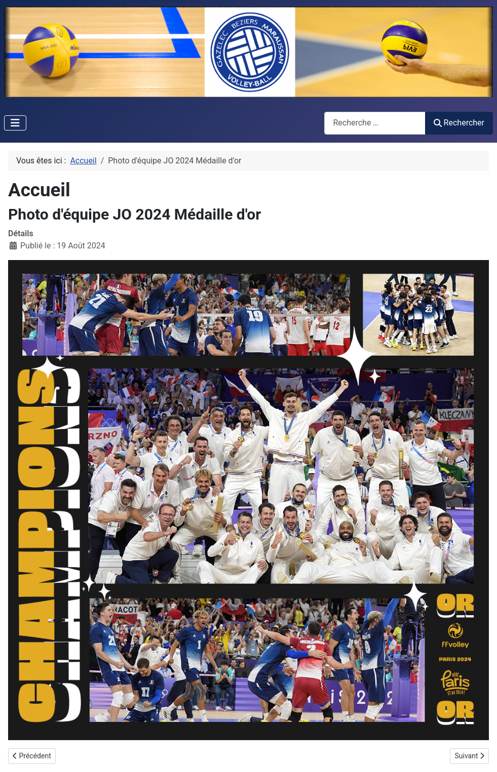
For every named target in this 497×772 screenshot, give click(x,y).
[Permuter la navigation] (15, 123)
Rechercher (459, 122)
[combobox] (375, 123)
